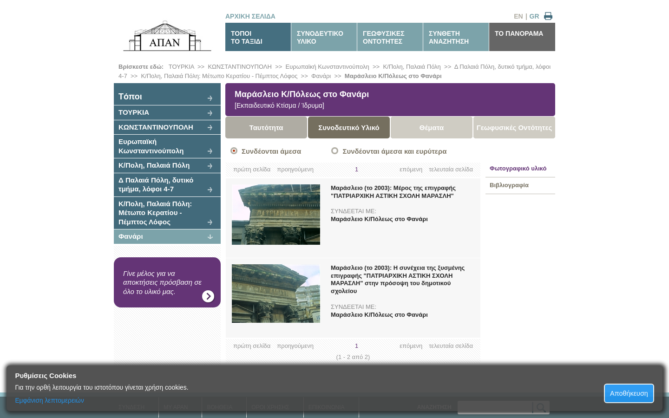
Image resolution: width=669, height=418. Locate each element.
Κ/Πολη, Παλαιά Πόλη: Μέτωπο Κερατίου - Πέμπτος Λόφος (219, 75)
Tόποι (130, 96)
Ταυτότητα (266, 127)
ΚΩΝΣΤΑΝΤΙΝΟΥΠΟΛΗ (240, 66)
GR (534, 16)
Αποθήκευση (629, 393)
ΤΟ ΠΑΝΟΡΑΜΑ (519, 33)
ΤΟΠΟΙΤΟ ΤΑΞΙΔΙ (246, 37)
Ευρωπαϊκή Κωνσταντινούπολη (327, 66)
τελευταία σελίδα (451, 169)
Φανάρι (321, 75)
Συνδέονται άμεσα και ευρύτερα (394, 151)
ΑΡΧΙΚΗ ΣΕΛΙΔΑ (250, 16)
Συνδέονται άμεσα (271, 151)
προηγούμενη (295, 169)
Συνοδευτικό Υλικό (349, 127)
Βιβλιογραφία (509, 185)
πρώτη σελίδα (251, 169)
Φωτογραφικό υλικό (518, 168)
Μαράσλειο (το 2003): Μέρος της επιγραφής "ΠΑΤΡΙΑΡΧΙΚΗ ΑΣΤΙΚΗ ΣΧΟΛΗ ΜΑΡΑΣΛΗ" (393, 191)
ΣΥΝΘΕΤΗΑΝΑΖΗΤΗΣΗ (449, 37)
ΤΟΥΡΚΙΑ (181, 66)
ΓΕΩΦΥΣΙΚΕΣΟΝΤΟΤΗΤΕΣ (384, 37)
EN (518, 16)
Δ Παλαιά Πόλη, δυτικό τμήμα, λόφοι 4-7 (156, 184)
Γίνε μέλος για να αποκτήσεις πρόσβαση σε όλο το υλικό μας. (162, 282)
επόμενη (411, 169)
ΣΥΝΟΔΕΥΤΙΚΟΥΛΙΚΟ (320, 37)
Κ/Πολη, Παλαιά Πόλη (411, 66)
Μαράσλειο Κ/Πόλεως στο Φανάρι (393, 75)
